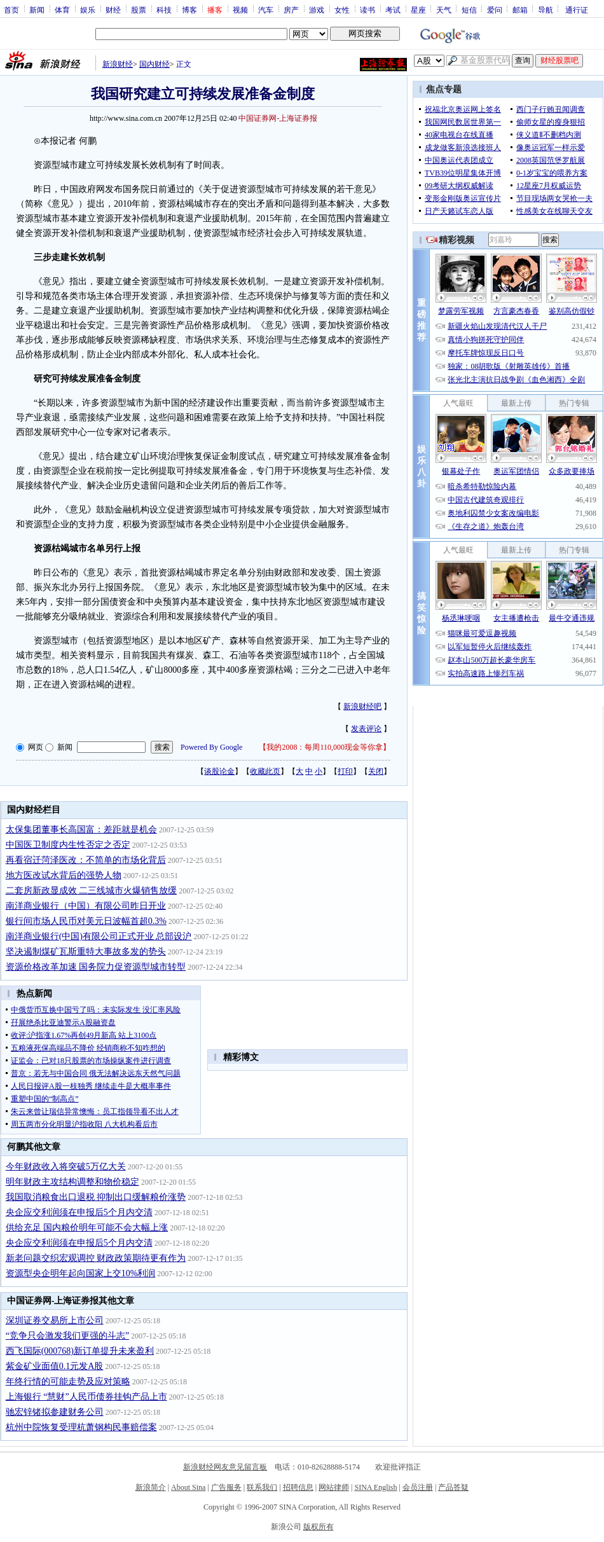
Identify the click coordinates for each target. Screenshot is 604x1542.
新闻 (37, 9)
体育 (62, 9)
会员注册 (417, 1487)
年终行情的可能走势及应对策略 (68, 1381)
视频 (240, 9)
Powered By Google (211, 747)
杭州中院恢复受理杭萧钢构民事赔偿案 (81, 1427)
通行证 (576, 9)
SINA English (375, 1487)
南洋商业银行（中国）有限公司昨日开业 (86, 906)
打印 (345, 771)
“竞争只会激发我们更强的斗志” (67, 1335)
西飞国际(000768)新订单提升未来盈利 (80, 1351)
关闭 (375, 771)
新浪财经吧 (362, 706)
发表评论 (366, 728)
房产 (291, 9)
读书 (367, 9)
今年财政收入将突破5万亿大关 (66, 1166)
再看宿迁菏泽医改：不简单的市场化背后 (86, 860)
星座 (418, 9)
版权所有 (318, 1526)
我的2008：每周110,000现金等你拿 (324, 747)
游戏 (316, 9)
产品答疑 (453, 1487)
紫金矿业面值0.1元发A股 (55, 1366)
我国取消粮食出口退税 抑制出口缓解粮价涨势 (96, 1197)
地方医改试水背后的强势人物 (63, 875)
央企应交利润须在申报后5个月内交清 (79, 1212)
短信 (469, 9)
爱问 (494, 9)
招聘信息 (298, 1487)
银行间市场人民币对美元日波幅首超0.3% (86, 921)
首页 (11, 9)
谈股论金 (219, 771)
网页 (35, 747)
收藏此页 (265, 771)
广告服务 (226, 1487)
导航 (545, 9)
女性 (342, 9)
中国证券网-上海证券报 (277, 118)
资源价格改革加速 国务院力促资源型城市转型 (96, 967)
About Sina (188, 1487)
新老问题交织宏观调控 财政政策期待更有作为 (96, 1258)
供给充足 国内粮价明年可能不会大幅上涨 (87, 1227)
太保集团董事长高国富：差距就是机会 (81, 829)
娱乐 (87, 9)
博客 (189, 9)
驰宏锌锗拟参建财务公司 (55, 1412)
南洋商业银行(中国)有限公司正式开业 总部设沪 (99, 936)
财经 (113, 9)
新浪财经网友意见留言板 (225, 1467)
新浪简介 (150, 1487)
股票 (138, 9)
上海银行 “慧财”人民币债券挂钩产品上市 (86, 1396)
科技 (164, 9)
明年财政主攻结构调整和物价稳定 (72, 1182)
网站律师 (334, 1487)
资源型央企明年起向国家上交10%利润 (81, 1273)
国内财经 (154, 64)
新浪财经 (117, 64)
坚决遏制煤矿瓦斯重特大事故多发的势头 (86, 951)
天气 (443, 9)
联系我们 (262, 1487)
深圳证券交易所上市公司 (55, 1320)
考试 (393, 9)
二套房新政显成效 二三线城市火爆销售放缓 (91, 890)
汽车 (265, 9)
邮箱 (520, 9)
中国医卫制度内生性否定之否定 (68, 845)
